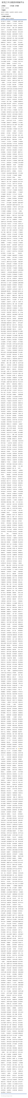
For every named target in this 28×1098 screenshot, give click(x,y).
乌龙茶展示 (9, 1090)
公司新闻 (3, 18)
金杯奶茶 (14, 430)
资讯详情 (8, 244)
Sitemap (4, 1095)
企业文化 (7, 8)
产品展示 (3, 10)
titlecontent (9, 790)
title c (13, 253)
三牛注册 (12, 5)
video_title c (3, 445)
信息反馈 (12, 18)
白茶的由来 (20, 704)
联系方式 (8, 16)
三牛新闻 (3, 16)
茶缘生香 (14, 599)
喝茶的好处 (9, 799)
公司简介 (3, 5)
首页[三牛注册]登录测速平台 (13, 2)
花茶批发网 (20, 624)
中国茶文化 (9, 457)
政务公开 (14, 677)
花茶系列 (16, 12)
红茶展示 (7, 12)
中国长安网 (9, 1081)
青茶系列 (7, 14)
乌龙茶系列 (11, 12)
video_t (19, 904)
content (13, 1045)
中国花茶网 (9, 476)
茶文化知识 (9, 685)
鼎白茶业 (14, 426)
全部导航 (20, 487)
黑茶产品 (3, 14)
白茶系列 (20, 12)
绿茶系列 (3, 12)
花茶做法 (8, 837)
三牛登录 (17, 5)
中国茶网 (20, 495)
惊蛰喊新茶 (9, 921)
